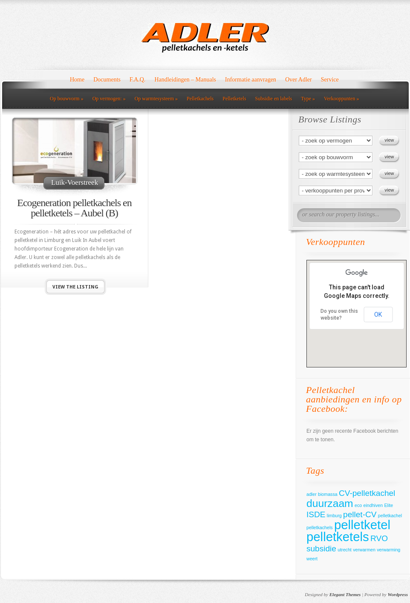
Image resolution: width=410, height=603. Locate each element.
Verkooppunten (341, 99)
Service (330, 79)
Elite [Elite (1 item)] (388, 505)
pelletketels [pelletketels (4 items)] (337, 537)
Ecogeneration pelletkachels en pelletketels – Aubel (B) (74, 207)
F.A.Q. (137, 79)
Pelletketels (234, 99)
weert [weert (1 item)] (312, 558)
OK (378, 314)
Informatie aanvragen (250, 79)
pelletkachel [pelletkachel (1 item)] (390, 515)
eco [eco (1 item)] (358, 505)
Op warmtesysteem (156, 99)
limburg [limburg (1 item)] (334, 515)
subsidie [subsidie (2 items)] (321, 548)
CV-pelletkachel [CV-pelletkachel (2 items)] (367, 493)
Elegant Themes (345, 594)
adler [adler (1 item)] (311, 494)
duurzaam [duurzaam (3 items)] (329, 503)
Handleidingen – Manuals (185, 79)
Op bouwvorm (67, 99)
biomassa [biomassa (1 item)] (328, 494)
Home (77, 79)
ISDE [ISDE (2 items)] (315, 514)
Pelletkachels (200, 99)
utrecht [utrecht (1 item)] (345, 549)
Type (308, 99)
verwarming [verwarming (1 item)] (388, 549)
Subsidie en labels (273, 99)
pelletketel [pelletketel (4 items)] (362, 525)
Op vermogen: (109, 99)
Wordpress (398, 594)
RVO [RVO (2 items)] (379, 538)
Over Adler (298, 79)
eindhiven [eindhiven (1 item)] (373, 505)
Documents (107, 79)
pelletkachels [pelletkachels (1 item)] (319, 527)
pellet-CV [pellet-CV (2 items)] (359, 514)
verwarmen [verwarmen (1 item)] (364, 549)
